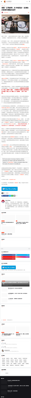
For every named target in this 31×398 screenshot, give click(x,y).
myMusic (8, 107)
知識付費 (20, 361)
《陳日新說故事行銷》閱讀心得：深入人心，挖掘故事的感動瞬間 (8, 334)
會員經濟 (25, 360)
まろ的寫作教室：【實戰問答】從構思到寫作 (15, 298)
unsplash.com (12, 179)
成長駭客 (3, 360)
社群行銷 (7, 363)
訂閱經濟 (7, 122)
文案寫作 (20, 360)
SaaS (7, 125)
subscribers (10, 162)
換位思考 (7, 360)
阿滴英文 (20, 60)
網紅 (24, 44)
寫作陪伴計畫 (25, 358)
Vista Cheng (7, 200)
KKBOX (3, 107)
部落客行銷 (11, 365)
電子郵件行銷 (17, 365)
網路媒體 (15, 363)
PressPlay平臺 (24, 47)
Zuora (19, 119)
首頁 (2, 5)
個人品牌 (3, 358)
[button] (1, 1)
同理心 (12, 358)
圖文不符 (25, 60)
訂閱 (4, 5)
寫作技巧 (20, 358)
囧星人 (15, 47)
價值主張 (7, 358)
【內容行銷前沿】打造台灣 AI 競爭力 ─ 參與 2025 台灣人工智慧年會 (22, 223)
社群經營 (3, 363)
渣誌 (11, 146)
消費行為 (3, 361)
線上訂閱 (5, 78)
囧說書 (18, 49)
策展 (11, 363)
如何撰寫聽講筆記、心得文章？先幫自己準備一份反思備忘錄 (17, 293)
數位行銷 (16, 360)
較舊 (29, 248)
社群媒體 (25, 361)
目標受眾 (16, 361)
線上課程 (19, 363)
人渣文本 (15, 60)
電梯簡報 (22, 365)
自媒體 (23, 363)
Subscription (5, 63)
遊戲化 (7, 365)
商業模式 (13, 136)
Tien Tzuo (12, 124)
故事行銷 (12, 360)
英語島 (16, 182)
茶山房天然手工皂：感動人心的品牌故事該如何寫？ (22, 334)
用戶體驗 (12, 361)
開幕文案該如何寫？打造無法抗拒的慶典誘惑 (15, 288)
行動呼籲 (27, 363)
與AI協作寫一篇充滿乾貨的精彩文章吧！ (8, 223)
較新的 (2, 248)
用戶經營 (7, 361)
